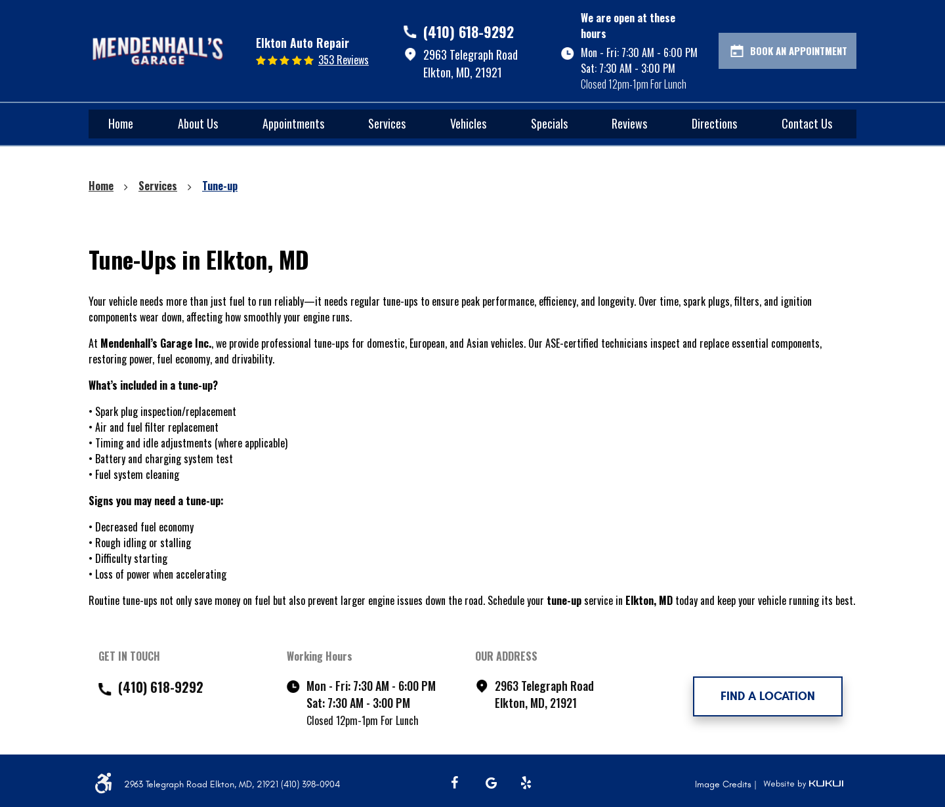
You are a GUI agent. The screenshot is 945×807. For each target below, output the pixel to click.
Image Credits (724, 784)
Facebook (457, 783)
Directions (714, 123)
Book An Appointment (798, 50)
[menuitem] (120, 124)
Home (120, 123)
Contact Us (807, 123)
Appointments (293, 123)
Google (491, 783)
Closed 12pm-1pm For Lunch (633, 84)
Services (387, 123)
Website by (803, 784)
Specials (549, 123)
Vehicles (468, 123)
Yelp (526, 783)
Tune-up (220, 186)
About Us (198, 123)
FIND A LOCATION (768, 696)
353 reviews (343, 59)
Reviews (629, 123)
